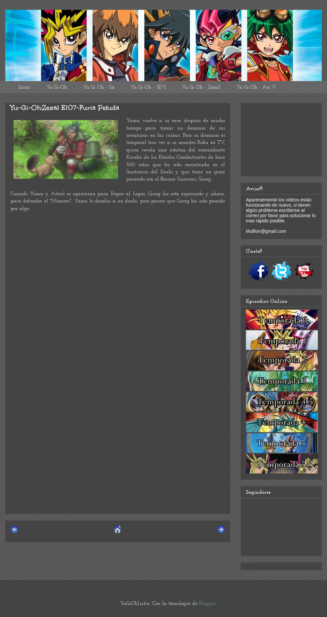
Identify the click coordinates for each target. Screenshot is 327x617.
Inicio (24, 87)
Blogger (207, 603)
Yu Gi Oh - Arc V (256, 87)
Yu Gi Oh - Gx (98, 87)
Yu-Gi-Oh (56, 87)
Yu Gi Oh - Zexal (201, 87)
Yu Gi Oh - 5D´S (148, 87)
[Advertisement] (117, 463)
